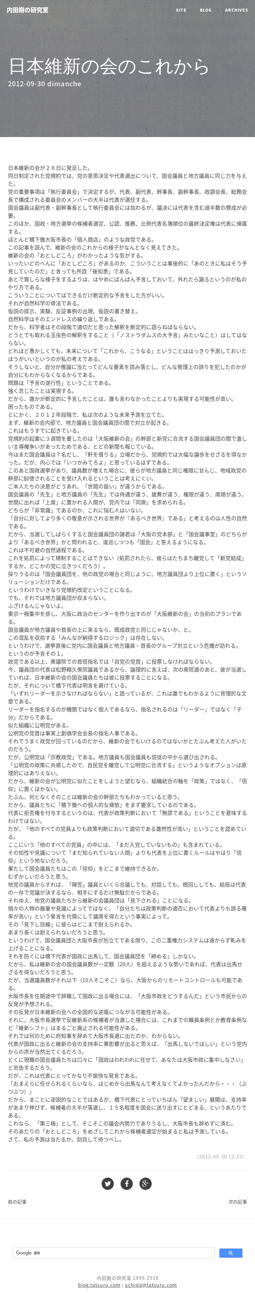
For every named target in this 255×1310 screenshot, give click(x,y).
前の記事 (17, 1201)
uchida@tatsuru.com (151, 1284)
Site (181, 10)
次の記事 (237, 1201)
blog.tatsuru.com (99, 1284)
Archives (236, 10)
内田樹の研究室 (27, 9)
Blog (206, 10)
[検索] (113, 1253)
